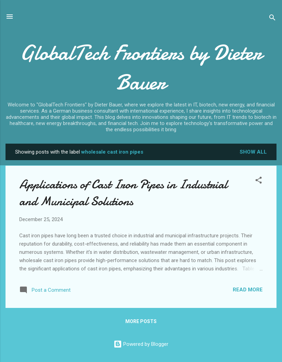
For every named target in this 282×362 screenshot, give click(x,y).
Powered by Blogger (141, 344)
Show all (253, 152)
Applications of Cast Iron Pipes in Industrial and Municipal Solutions (123, 193)
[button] (258, 181)
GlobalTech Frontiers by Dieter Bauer (141, 67)
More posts (141, 321)
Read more (248, 290)
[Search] (272, 18)
